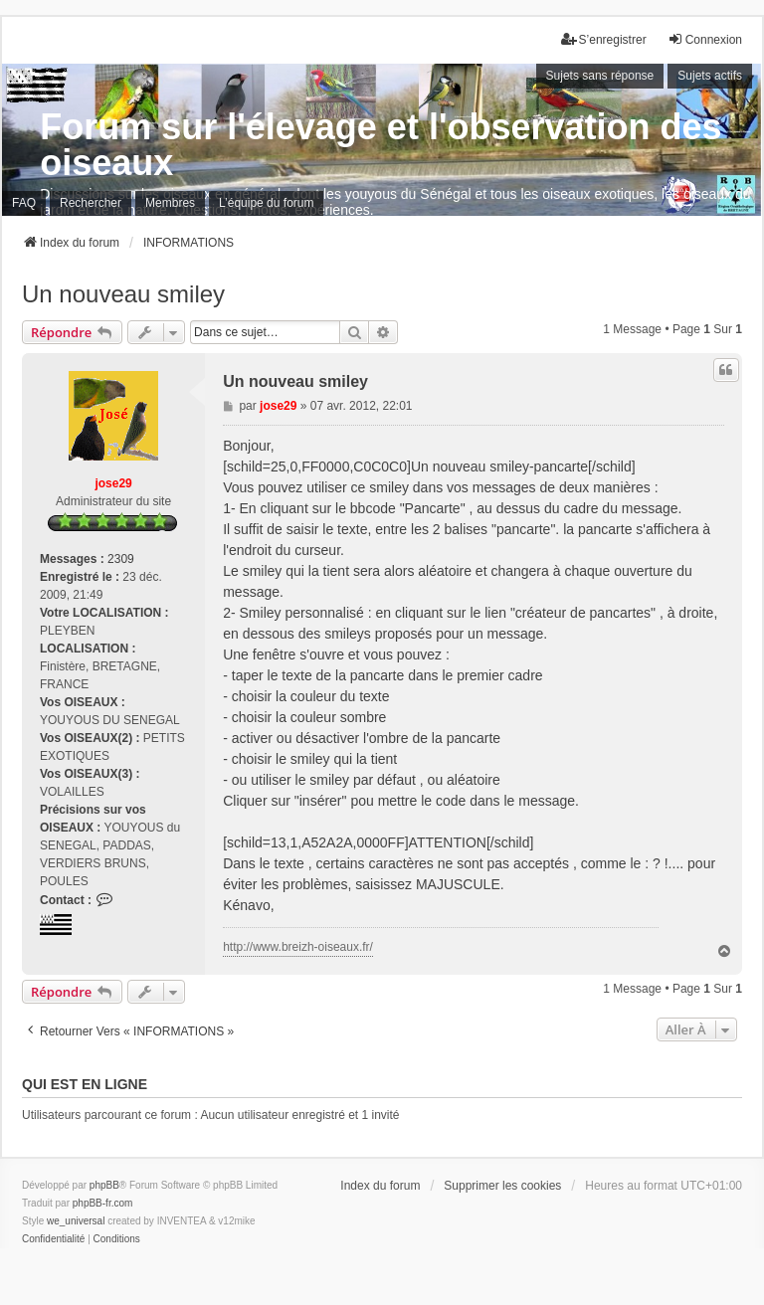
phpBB (104, 1185)
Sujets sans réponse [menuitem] (600, 76)
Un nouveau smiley (123, 293)
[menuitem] (53, 1239)
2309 (120, 559)
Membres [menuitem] (170, 203)
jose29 (113, 483)
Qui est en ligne (84, 1084)
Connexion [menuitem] (705, 39)
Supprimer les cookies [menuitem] (502, 1186)
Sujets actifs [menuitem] (709, 76)
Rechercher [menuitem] (90, 203)
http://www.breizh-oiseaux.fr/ (298, 947)
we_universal (75, 1220)
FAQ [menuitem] (24, 203)
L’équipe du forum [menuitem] (266, 203)
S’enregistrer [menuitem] (604, 39)
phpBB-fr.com (103, 1203)
